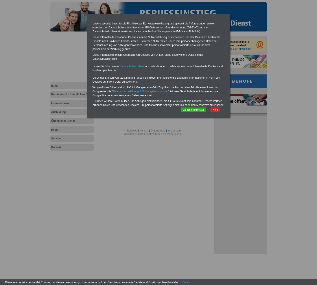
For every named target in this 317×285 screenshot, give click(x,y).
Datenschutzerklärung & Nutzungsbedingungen (140, 91)
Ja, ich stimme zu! (193, 109)
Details (186, 282)
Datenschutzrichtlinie (132, 66)
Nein (215, 109)
